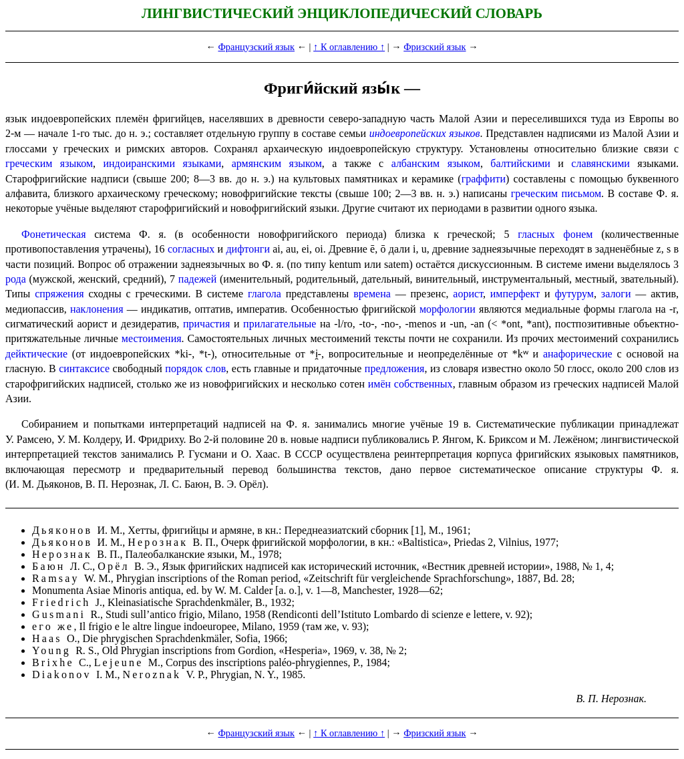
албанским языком (435, 163)
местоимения (152, 338)
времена (372, 293)
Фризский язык (434, 46)
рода (15, 279)
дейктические (36, 353)
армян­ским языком (277, 163)
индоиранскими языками (162, 163)
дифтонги (248, 249)
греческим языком (49, 163)
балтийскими (520, 163)
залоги (616, 293)
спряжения (59, 293)
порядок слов (195, 368)
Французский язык (256, 46)
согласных (191, 249)
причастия (206, 323)
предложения (395, 368)
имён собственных (410, 384)
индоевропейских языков (424, 133)
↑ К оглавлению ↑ (349, 46)
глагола (264, 293)
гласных (536, 234)
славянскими (600, 163)
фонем (577, 234)
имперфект (515, 293)
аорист (468, 293)
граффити (484, 178)
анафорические (578, 353)
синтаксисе (84, 368)
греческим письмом (556, 193)
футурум (573, 293)
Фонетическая (53, 234)
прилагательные (279, 323)
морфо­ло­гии (447, 309)
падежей (197, 279)
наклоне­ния (97, 309)
